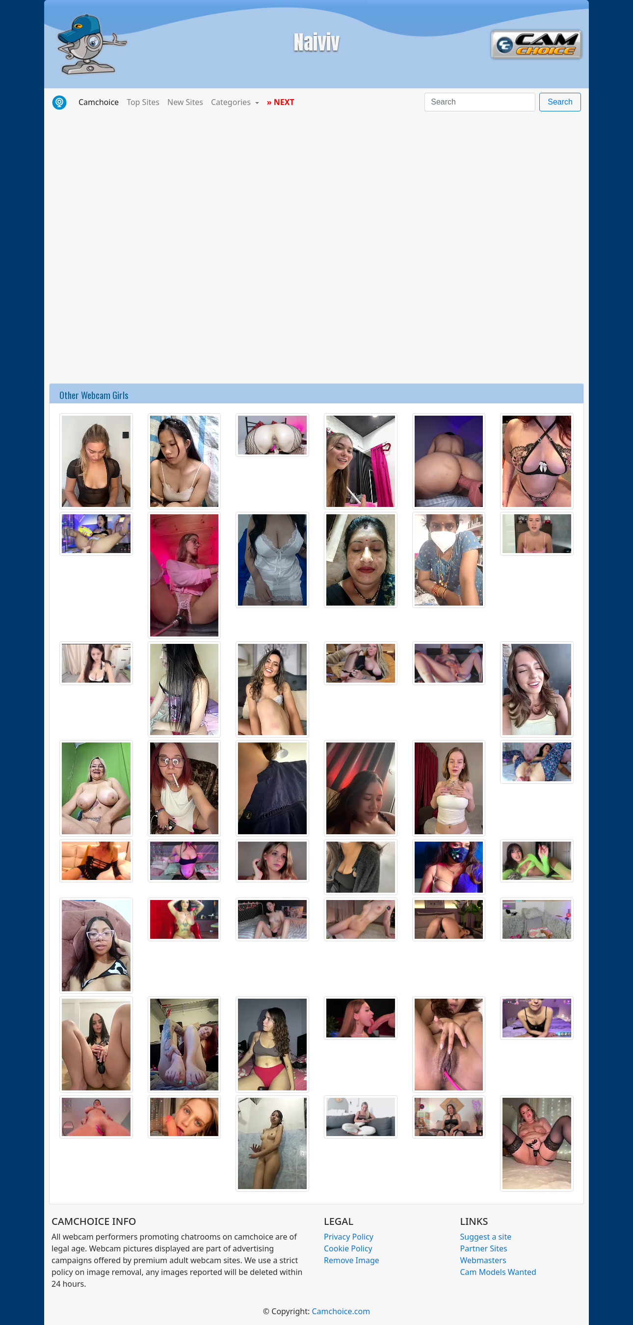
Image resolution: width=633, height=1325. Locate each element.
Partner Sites (483, 1248)
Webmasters (483, 1260)
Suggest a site (486, 1236)
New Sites (185, 102)
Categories (232, 102)
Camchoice (101, 101)
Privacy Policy (348, 1236)
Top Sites (143, 102)
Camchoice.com (341, 1311)
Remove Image (351, 1260)
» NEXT (280, 102)
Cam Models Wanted (498, 1272)
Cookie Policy (348, 1248)
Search (560, 102)
